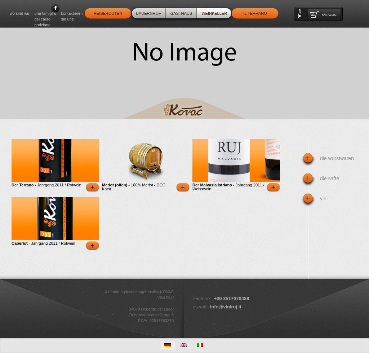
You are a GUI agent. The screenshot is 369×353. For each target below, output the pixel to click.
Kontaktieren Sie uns (72, 16)
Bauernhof (148, 13)
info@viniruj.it (225, 306)
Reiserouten (108, 13)
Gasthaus (181, 13)
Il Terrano (255, 13)
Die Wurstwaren (337, 158)
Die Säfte (329, 178)
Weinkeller (214, 13)
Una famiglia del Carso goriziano (44, 19)
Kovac (184, 108)
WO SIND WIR (19, 13)
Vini (324, 199)
